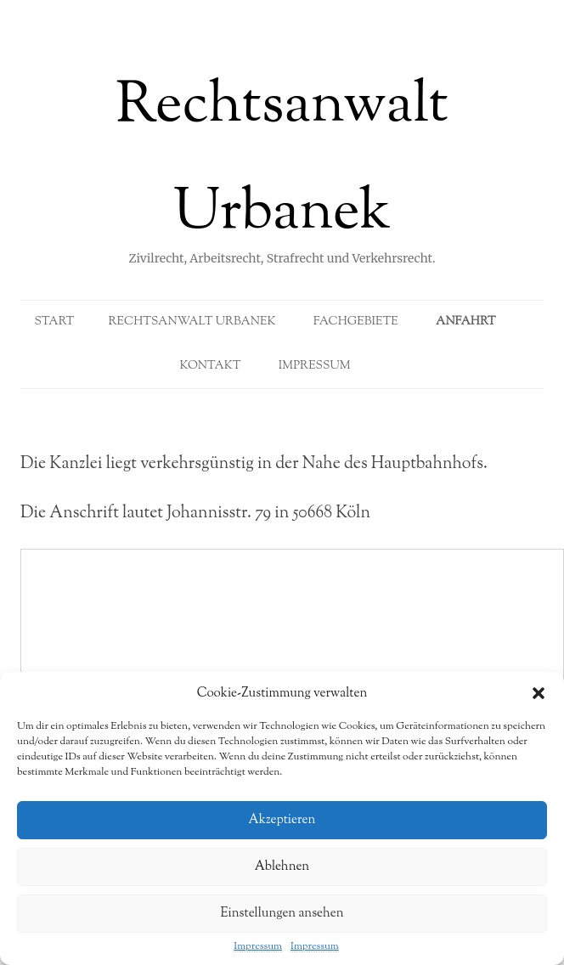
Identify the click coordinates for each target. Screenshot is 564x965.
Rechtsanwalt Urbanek (282, 160)
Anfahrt (466, 321)
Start (54, 321)
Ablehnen (282, 867)
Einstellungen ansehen (281, 914)
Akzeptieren (282, 820)
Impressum (258, 946)
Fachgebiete (355, 321)
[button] (538, 693)
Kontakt (209, 366)
